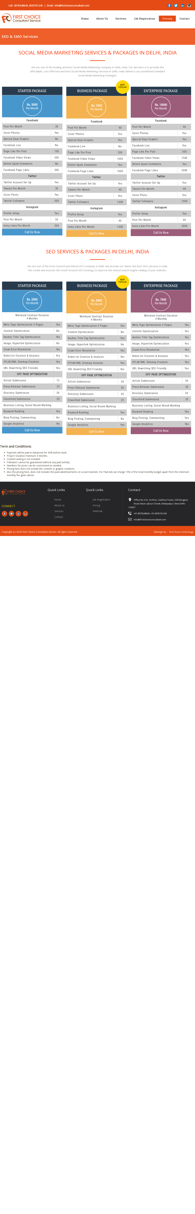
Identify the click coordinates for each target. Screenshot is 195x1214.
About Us (102, 18)
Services (120, 18)
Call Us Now (32, 232)
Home (85, 18)
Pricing (167, 18)
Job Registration (144, 18)
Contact (185, 18)
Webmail (97, 511)
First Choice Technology (181, 531)
